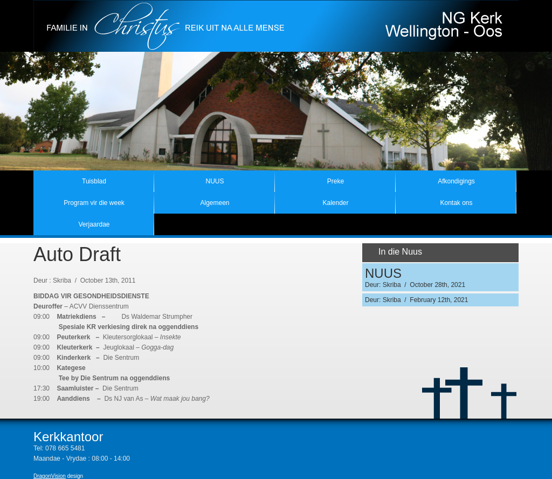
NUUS (214, 181)
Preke (335, 181)
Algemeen (214, 203)
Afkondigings (456, 181)
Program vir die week (94, 203)
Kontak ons (456, 203)
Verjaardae (93, 224)
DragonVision (49, 476)
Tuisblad (94, 181)
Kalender (335, 203)
